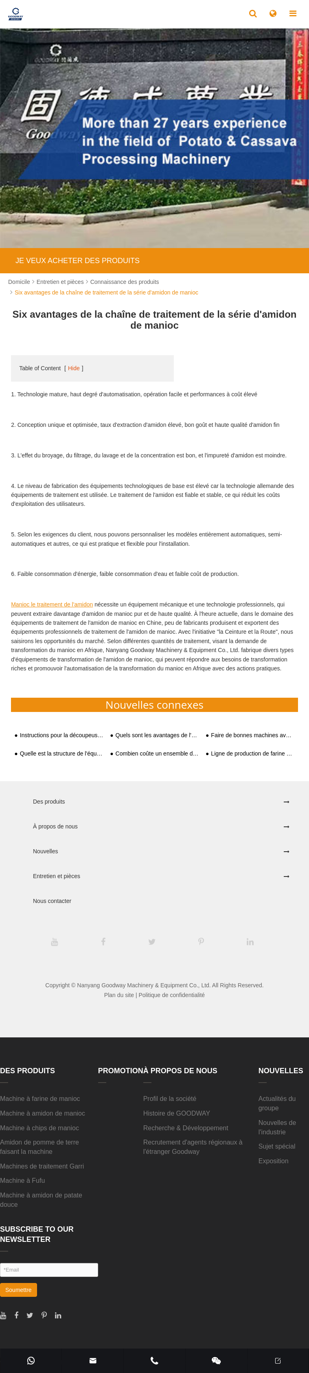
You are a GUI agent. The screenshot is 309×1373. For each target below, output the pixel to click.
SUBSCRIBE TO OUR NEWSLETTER (37, 1234)
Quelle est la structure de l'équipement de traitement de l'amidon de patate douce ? (61, 754)
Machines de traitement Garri (42, 1166)
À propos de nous (55, 826)
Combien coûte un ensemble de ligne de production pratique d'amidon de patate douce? (157, 754)
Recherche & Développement (185, 1128)
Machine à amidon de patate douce (41, 1200)
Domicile (19, 282)
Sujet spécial (277, 1146)
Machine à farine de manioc (40, 1098)
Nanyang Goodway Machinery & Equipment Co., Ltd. (143, 985)
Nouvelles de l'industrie (277, 1127)
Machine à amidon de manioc (42, 1113)
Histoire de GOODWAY (176, 1113)
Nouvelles (45, 851)
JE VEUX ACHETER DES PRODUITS (77, 261)
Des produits (49, 801)
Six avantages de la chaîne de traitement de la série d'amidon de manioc (106, 292)
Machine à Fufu (22, 1180)
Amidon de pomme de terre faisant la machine (39, 1147)
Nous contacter (52, 901)
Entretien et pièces (60, 282)
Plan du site (119, 995)
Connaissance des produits (124, 282)
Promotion (120, 1071)
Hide (74, 368)
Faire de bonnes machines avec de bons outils (252, 735)
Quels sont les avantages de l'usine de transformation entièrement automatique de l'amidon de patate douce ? (157, 735)
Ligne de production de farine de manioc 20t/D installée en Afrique (252, 754)
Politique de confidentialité (171, 995)
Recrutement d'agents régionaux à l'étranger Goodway (193, 1147)
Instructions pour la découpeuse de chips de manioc (61, 735)
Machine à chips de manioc (39, 1128)
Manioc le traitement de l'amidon (52, 604)
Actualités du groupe (277, 1103)
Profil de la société (170, 1098)
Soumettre (18, 1290)
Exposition (274, 1161)
